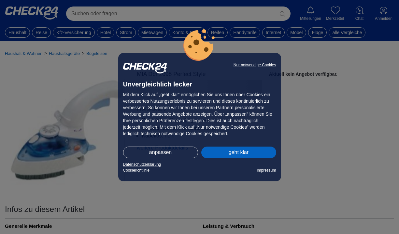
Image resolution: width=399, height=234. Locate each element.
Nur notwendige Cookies (255, 65)
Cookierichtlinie (136, 170)
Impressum (266, 170)
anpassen (160, 152)
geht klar (239, 152)
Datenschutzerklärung (142, 164)
